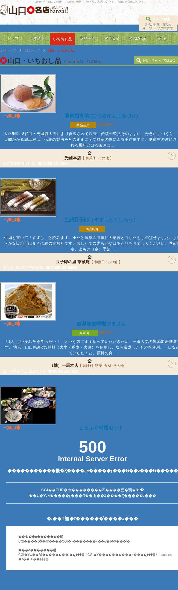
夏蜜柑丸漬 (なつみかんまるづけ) (101, 116)
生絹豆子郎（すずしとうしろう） (101, 220)
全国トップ (8, 50)
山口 (17, 10)
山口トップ (32, 50)
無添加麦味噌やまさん (101, 324)
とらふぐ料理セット (101, 427)
